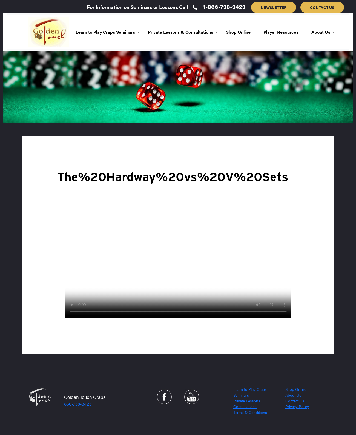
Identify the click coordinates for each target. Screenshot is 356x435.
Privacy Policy (297, 406)
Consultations (245, 406)
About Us (293, 395)
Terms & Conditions (250, 412)
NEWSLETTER (273, 7)
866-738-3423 (77, 403)
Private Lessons (246, 400)
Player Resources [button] (281, 32)
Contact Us (294, 400)
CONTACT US (322, 7)
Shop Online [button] (239, 32)
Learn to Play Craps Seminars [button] (106, 32)
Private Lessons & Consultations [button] (181, 32)
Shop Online (295, 389)
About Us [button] (321, 32)
